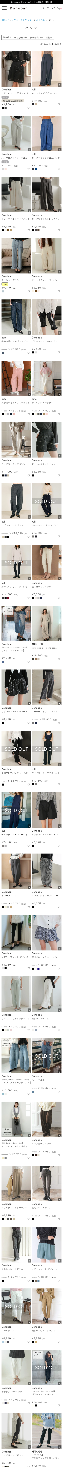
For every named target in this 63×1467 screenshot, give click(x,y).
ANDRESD (37, 644)
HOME (5, 19)
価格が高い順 (36, 37)
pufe (4, 337)
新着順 (49, 37)
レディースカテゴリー (22, 19)
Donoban (7, 89)
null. (34, 89)
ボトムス (40, 19)
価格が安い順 (20, 37)
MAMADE (37, 1451)
